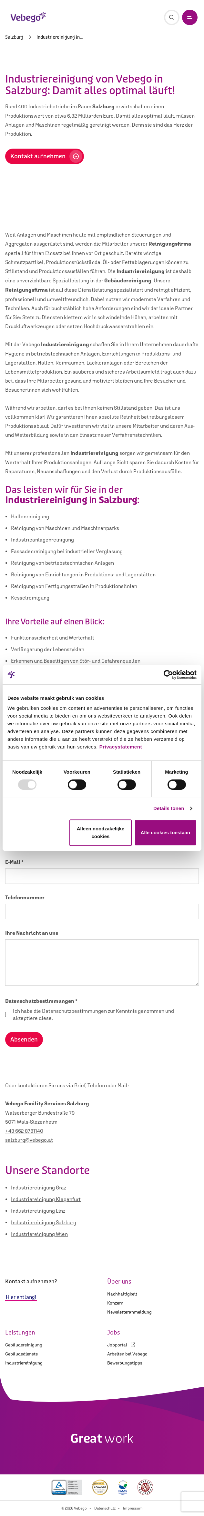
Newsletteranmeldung (129, 1312)
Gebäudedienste (21, 1353)
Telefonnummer (25, 898)
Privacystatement (120, 746)
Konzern (115, 1303)
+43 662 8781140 (24, 1131)
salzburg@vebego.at (29, 1140)
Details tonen (168, 808)
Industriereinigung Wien (39, 1234)
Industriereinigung (24, 1362)
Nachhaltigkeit (122, 1293)
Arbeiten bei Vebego (127, 1353)
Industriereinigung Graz (38, 1187)
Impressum (133, 1508)
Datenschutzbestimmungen (41, 1001)
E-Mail (14, 862)
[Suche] (171, 17)
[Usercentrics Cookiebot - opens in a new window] (168, 675)
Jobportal (121, 1344)
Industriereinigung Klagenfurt (46, 1199)
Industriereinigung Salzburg (43, 1222)
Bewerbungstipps (124, 1362)
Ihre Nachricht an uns (31, 933)
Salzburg (14, 37)
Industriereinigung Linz (38, 1211)
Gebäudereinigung (23, 1344)
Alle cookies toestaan (165, 832)
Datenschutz (105, 1508)
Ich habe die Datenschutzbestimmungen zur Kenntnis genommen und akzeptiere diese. (93, 1014)
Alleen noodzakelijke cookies (101, 832)
